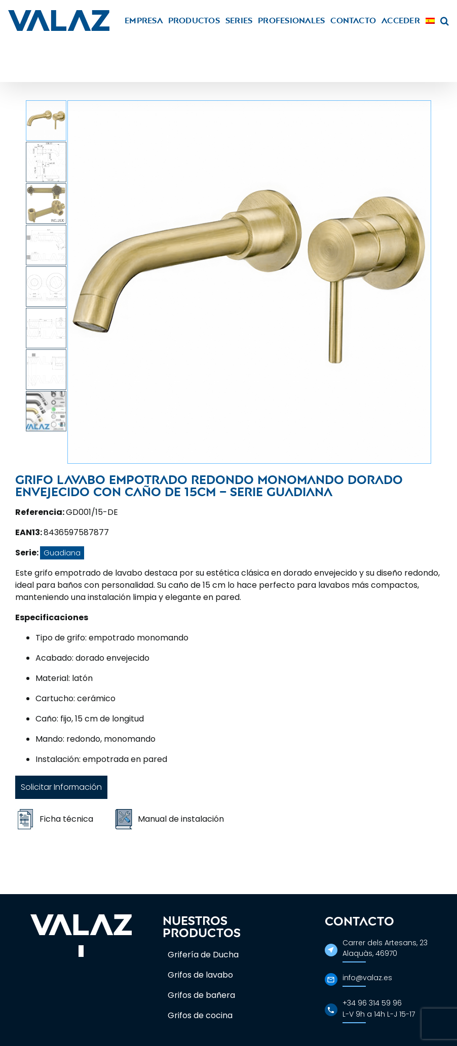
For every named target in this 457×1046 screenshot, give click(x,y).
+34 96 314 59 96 (372, 1003)
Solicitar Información (61, 787)
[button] (444, 20)
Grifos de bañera (201, 995)
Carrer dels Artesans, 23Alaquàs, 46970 (385, 948)
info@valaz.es (367, 978)
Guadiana (62, 553)
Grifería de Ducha (203, 954)
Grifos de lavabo (200, 975)
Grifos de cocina (200, 1015)
